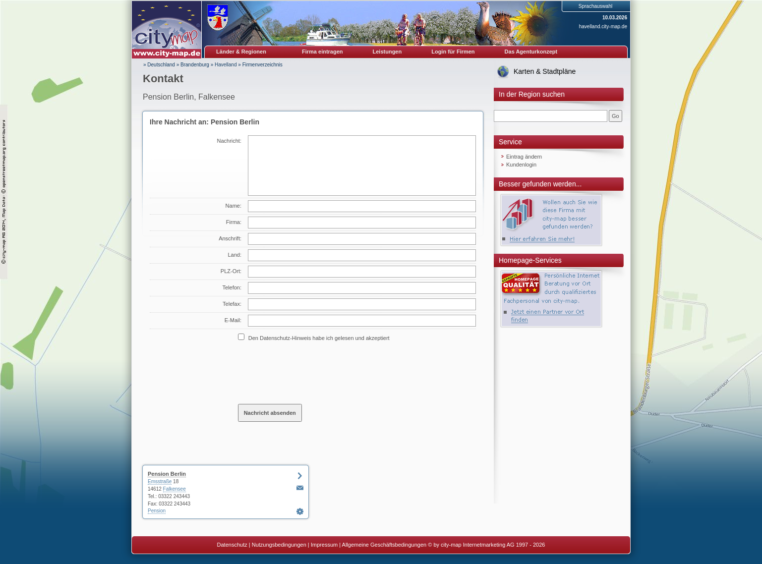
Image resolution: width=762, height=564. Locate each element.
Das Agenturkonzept (531, 52)
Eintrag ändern (524, 157)
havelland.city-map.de (603, 26)
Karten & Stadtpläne (545, 71)
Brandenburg (194, 64)
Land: (234, 255)
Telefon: (231, 287)
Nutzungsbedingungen (279, 545)
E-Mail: (233, 320)
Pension (157, 510)
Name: (233, 206)
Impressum (324, 545)
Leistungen (387, 52)
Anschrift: (230, 238)
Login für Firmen (452, 52)
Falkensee (174, 489)
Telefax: (232, 304)
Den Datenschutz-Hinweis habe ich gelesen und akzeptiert (319, 338)
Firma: (233, 222)
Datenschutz (232, 545)
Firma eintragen (322, 52)
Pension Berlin (167, 474)
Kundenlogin (521, 165)
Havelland (225, 64)
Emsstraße (160, 481)
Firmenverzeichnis (262, 64)
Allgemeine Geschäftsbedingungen (384, 545)
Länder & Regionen (241, 52)
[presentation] (313, 372)
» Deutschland (159, 64)
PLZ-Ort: (231, 271)
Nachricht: (229, 141)
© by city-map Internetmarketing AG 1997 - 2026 (486, 545)
